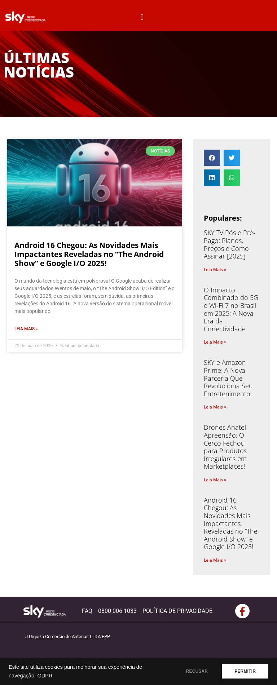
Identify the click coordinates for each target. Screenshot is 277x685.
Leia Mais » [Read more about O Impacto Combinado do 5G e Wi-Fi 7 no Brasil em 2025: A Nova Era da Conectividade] (215, 342)
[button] (141, 17)
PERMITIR (245, 671)
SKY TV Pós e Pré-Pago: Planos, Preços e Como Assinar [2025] (229, 244)
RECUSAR (197, 671)
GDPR (44, 676)
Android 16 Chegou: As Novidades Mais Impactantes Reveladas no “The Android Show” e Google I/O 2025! (89, 254)
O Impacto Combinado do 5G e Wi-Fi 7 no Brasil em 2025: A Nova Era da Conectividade (231, 309)
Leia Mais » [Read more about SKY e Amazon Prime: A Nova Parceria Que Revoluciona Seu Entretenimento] (215, 407)
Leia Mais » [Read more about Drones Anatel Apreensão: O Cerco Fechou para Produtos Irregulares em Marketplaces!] (215, 480)
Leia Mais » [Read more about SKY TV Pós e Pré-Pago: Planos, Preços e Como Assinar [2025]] (215, 269)
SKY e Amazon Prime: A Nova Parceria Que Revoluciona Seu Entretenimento (228, 378)
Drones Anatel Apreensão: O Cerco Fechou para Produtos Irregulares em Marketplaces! (225, 446)
